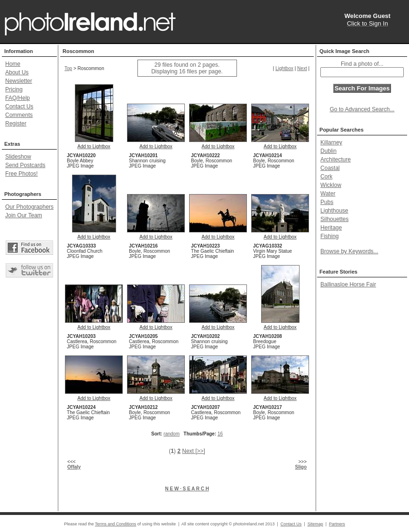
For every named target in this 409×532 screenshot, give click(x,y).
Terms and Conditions (115, 524)
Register (16, 123)
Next (302, 68)
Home (12, 64)
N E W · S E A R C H (187, 488)
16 (220, 433)
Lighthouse (334, 210)
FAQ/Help (17, 98)
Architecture (335, 159)
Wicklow (330, 185)
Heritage (331, 227)
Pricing (14, 89)
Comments (19, 115)
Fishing (329, 236)
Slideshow (18, 156)
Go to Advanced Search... (362, 109)
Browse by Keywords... (349, 251)
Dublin (328, 151)
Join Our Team (23, 215)
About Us (16, 72)
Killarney (331, 142)
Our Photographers (29, 207)
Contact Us (19, 106)
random (172, 433)
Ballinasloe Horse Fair (348, 284)
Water (328, 193)
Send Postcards (25, 165)
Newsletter (18, 81)
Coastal (330, 168)
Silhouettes (334, 219)
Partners (337, 524)
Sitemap (315, 524)
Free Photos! (21, 173)
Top (68, 68)
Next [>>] (193, 451)
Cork (326, 176)
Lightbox (284, 68)
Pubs (326, 202)
